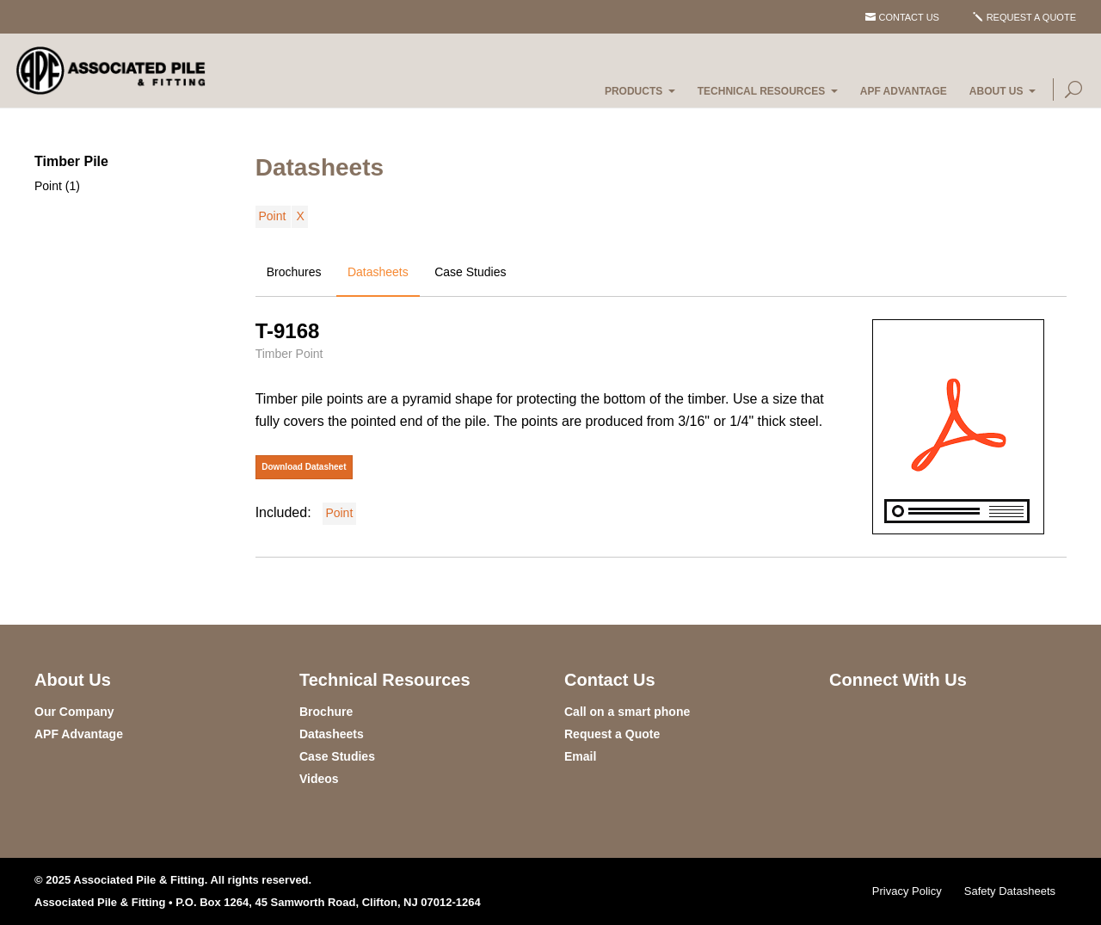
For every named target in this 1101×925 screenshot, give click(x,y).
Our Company (74, 711)
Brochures (294, 272)
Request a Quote (1031, 17)
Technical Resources (761, 91)
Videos (319, 779)
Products (633, 91)
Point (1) (57, 186)
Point (272, 216)
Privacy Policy (907, 891)
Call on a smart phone (627, 711)
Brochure (326, 711)
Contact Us (908, 17)
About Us (996, 91)
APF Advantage (903, 91)
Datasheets (378, 272)
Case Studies (470, 272)
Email (580, 756)
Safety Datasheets (1009, 891)
